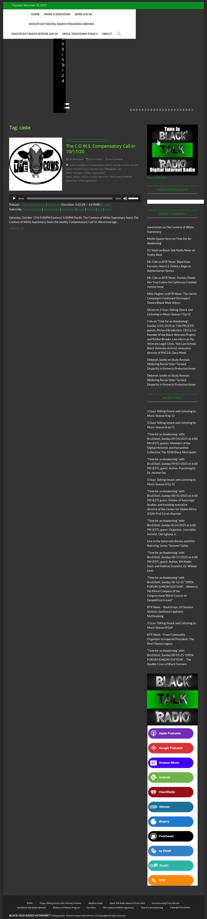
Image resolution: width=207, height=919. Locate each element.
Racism (85, 167)
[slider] (69, 189)
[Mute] (125, 189)
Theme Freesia (73, 906)
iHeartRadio (52, 199)
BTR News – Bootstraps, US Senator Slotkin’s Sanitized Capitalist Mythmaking (78, 73)
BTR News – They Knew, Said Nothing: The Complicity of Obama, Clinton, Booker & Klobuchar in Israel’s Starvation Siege (178, 65)
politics (77, 167)
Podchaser (68, 199)
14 (169, 100)
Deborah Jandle (157, 350)
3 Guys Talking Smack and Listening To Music (60, 893)
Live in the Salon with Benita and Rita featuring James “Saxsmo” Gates (26, 73)
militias (87, 163)
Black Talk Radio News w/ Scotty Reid (127, 893)
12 (163, 100)
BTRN (29, 893)
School (93, 167)
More (108, 199)
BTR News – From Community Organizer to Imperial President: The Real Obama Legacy (127, 71)
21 (189, 100)
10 (157, 100)
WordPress (88, 906)
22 (192, 100)
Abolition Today (95, 893)
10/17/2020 (94, 149)
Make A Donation (57, 14)
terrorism (103, 167)
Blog (10, 56)
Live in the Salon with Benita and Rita (24, 58)
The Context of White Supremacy (87, 129)
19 (183, 100)
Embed (106, 195)
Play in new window (33, 195)
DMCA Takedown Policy (114, 24)
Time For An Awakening (152, 898)
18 (181, 100)
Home (35, 14)
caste (72, 155)
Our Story (91, 898)
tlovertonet (154, 217)
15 (172, 100)
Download (54, 195)
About (141, 24)
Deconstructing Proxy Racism (165, 893)
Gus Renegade (75, 149)
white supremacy (87, 171)
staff (61, 87)
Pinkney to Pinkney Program (66, 898)
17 (178, 100)
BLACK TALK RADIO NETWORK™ (30, 905)
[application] (75, 189)
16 (175, 100)
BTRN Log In (82, 14)
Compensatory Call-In (100, 155)
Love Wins (14, 87)
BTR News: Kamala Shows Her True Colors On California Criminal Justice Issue (171, 272)
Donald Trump (81, 159)
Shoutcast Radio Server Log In (69, 24)
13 (166, 100)
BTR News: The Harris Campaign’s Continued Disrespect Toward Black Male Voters (172, 288)
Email (80, 199)
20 (186, 100)
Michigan (78, 163)
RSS (100, 199)
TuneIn (91, 199)
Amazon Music (32, 199)
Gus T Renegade (107, 159)
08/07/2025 (126, 87)
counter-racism (121, 155)
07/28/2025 (176, 87)
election (94, 159)
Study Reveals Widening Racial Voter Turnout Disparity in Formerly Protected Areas (171, 354)
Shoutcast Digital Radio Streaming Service (128, 14)
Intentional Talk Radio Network (31, 898)
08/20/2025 (32, 87)
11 (160, 100)
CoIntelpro (82, 155)
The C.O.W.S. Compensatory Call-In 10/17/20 (100, 139)
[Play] (14, 189)
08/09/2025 (76, 87)
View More (15, 98)
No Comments (16, 92)
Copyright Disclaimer (180, 898)
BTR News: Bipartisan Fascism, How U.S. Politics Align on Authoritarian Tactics (169, 256)
